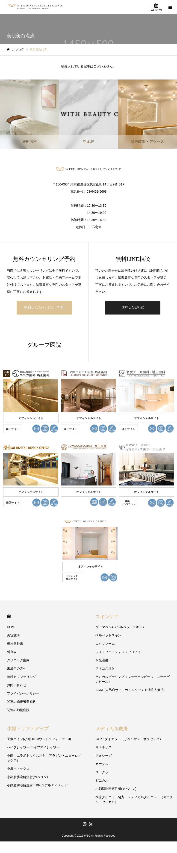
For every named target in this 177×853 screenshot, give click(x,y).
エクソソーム (105, 643)
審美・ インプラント (128, 503)
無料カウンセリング (21, 677)
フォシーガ (103, 755)
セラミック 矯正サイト (72, 577)
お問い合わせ (16, 685)
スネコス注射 (105, 668)
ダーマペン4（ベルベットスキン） (120, 627)
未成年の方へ (16, 668)
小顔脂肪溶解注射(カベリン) (27, 777)
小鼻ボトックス (18, 769)
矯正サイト (13, 429)
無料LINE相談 (132, 307)
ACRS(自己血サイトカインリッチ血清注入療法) (130, 690)
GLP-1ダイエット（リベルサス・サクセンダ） (129, 739)
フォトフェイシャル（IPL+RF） (118, 652)
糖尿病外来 (15, 643)
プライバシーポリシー (23, 693)
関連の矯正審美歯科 (21, 701)
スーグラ (101, 772)
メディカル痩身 (111, 728)
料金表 (12, 652)
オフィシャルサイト (30, 418)
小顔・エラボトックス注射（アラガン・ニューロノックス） (44, 758)
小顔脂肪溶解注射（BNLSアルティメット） (38, 785)
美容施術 (13, 635)
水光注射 (101, 660)
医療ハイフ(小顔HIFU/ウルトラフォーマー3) (39, 739)
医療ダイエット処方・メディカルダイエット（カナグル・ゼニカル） (134, 799)
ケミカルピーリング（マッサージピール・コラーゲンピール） (132, 679)
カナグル (101, 764)
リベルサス (103, 747)
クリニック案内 (18, 660)
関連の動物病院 (18, 710)
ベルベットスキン (108, 635)
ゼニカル (101, 780)
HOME (9, 616)
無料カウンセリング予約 (44, 307)
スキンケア (106, 616)
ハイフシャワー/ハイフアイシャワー (33, 747)
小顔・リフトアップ (27, 728)
